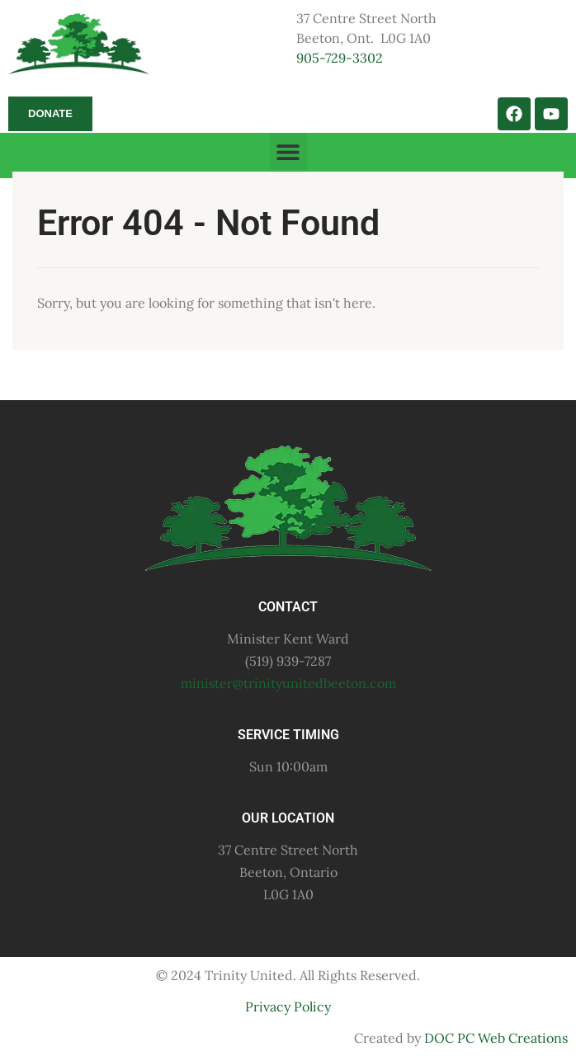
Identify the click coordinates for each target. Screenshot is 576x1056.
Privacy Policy (288, 1006)
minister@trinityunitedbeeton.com (288, 683)
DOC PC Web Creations (496, 1038)
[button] (288, 151)
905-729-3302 (339, 58)
